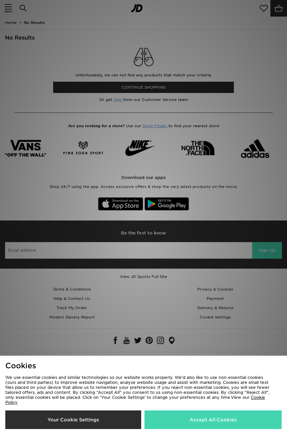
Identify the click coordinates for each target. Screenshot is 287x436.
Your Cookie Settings (73, 419)
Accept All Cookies (213, 419)
